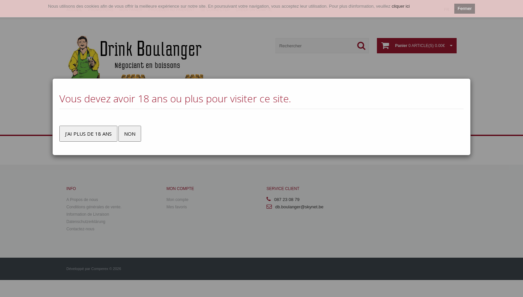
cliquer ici (401, 6)
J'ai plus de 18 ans (88, 133)
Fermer (465, 8)
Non (129, 133)
